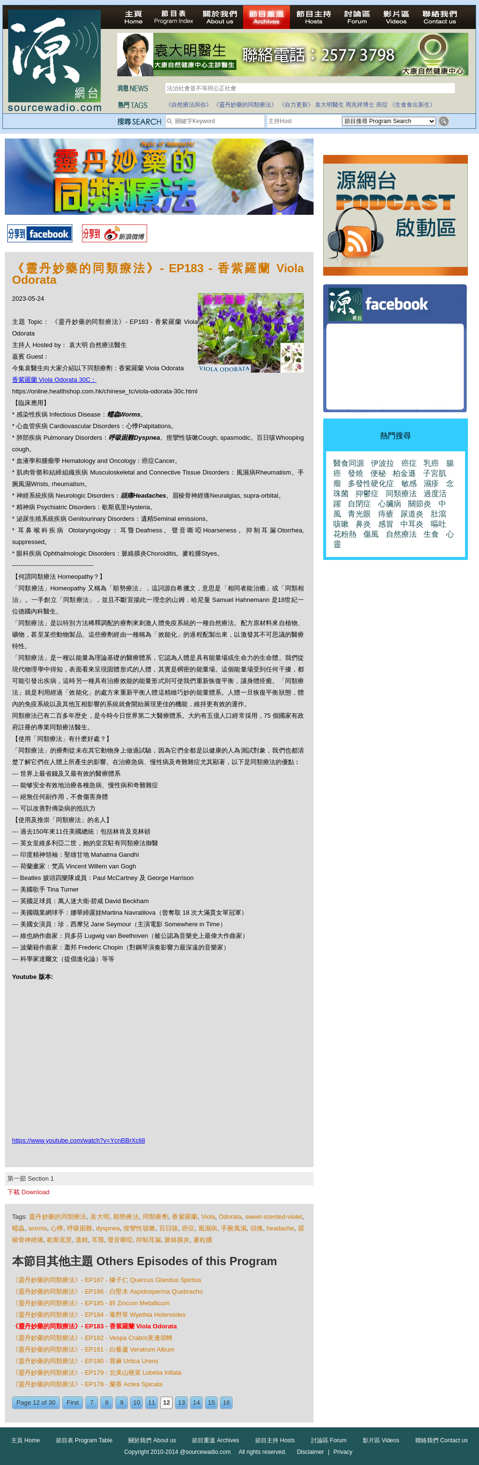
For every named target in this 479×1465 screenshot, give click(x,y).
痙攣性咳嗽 (139, 1228)
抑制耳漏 (148, 1239)
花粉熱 (344, 534)
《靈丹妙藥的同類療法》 (245, 104)
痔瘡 (386, 514)
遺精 (81, 1239)
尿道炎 (412, 514)
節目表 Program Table (84, 1440)
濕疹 (431, 483)
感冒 (386, 524)
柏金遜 (404, 473)
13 (181, 1402)
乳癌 (431, 463)
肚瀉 (438, 514)
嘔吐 (438, 524)
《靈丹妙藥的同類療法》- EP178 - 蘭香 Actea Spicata (87, 1384)
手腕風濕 (233, 1228)
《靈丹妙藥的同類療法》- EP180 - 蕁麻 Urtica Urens (85, 1361)
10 (136, 1402)
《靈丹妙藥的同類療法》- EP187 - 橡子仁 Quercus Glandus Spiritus (106, 1280)
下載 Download (28, 1192)
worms (37, 1228)
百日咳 (168, 1228)
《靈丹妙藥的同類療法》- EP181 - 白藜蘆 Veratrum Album (93, 1349)
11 (151, 1402)
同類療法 (401, 493)
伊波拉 (382, 463)
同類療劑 (155, 1216)
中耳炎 (412, 524)
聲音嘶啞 (120, 1239)
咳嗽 (341, 524)
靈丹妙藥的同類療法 (58, 1216)
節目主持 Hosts (275, 1440)
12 (166, 1402)
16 (226, 1402)
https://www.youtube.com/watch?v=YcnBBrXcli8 (78, 1140)
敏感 (409, 483)
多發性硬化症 (371, 483)
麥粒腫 (202, 1239)
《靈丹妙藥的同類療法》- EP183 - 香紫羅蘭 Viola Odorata (94, 1326)
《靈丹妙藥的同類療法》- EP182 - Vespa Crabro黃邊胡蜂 (92, 1337)
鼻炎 (363, 524)
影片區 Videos (381, 1440)
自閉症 (359, 504)
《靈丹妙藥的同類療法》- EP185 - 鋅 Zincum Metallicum (91, 1303)
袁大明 (99, 1216)
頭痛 (256, 1228)
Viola (208, 1216)
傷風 (371, 534)
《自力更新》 (296, 104)
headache (280, 1228)
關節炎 (419, 504)
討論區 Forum (329, 1440)
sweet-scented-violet (273, 1216)
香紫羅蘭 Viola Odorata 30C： (54, 379)
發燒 (355, 473)
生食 (431, 534)
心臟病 (389, 504)
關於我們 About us (152, 1440)
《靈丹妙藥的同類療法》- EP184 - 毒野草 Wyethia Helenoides (99, 1314)
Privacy (342, 1452)
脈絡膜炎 (177, 1239)
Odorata (230, 1216)
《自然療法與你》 (188, 104)
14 (196, 1402)
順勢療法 (126, 1216)
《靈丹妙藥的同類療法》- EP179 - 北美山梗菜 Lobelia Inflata (96, 1372)
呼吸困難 (80, 1228)
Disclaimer (310, 1452)
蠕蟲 (18, 1228)
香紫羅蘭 (184, 1216)
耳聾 (98, 1239)
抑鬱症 (367, 493)
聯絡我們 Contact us (441, 1440)
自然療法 (401, 534)
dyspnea (108, 1228)
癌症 (382, 104)
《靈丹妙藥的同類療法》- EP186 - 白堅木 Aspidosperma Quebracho (107, 1291)
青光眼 (359, 514)
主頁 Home (25, 1440)
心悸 (57, 1228)
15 (211, 1402)
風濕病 (208, 1228)
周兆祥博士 (359, 104)
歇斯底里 (59, 1239)
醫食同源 (348, 463)
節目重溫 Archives (215, 1440)
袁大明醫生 (329, 104)
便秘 (378, 473)
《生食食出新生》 (412, 104)
